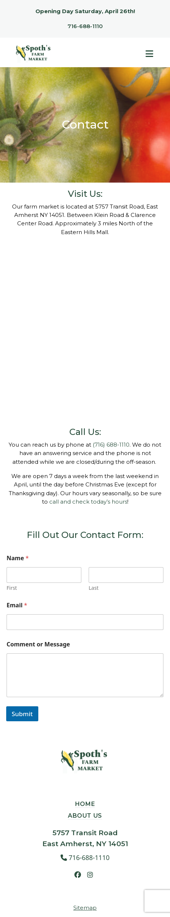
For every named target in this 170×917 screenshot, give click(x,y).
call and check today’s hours (88, 501)
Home (85, 804)
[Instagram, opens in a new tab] (90, 874)
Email (17, 605)
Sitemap (85, 907)
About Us (85, 815)
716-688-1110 (85, 26)
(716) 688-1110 (111, 444)
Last (93, 588)
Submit (22, 714)
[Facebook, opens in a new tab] (77, 874)
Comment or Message (38, 644)
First (12, 588)
